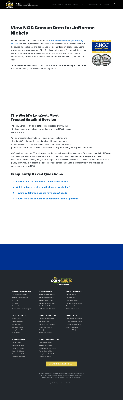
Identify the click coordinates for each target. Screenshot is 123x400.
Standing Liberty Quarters (47, 324)
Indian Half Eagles (71, 330)
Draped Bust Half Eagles (73, 324)
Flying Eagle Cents (18, 345)
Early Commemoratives (19, 295)
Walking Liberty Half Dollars (47, 348)
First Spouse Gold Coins (47, 309)
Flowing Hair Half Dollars (46, 351)
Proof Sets (15, 300)
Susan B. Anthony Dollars (74, 303)
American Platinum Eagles (47, 303)
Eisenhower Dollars (72, 300)
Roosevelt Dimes (17, 327)
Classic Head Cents (18, 354)
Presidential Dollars (72, 306)
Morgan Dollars (71, 295)
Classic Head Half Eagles (74, 321)
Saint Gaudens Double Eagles (21, 309)
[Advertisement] (61, 18)
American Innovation (72, 309)
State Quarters (43, 330)
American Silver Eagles (46, 297)
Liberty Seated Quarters (46, 319)
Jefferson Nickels (23, 4)
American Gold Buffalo (46, 306)
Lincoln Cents (16, 342)
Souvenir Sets (16, 306)
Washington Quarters (45, 327)
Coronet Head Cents (18, 357)
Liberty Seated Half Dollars (47, 354)
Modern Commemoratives (20, 297)
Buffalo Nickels (16, 319)
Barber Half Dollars (45, 357)
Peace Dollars (70, 297)
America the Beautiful (45, 333)
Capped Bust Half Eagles (74, 319)
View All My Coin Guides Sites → (61, 364)
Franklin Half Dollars (45, 342)
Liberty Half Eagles (72, 327)
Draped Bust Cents (18, 351)
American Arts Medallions (47, 295)
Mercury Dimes (16, 324)
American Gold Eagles (46, 300)
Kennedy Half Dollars (45, 345)
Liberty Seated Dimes (18, 330)
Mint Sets (15, 303)
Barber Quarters (44, 321)
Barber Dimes (16, 333)
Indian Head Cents (18, 348)
